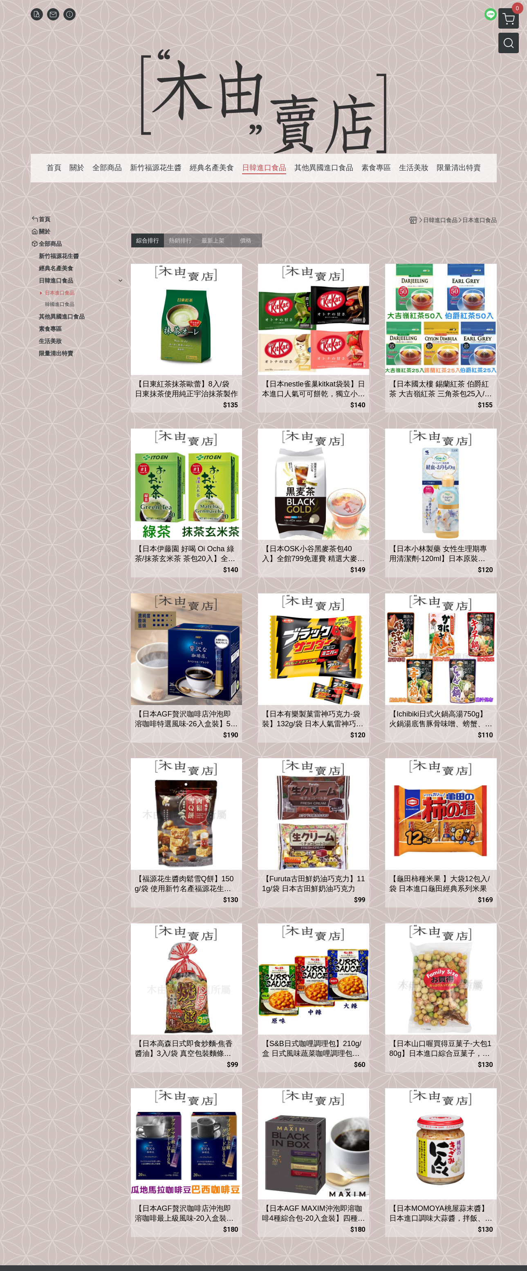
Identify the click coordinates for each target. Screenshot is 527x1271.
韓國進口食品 (59, 304)
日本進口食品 (59, 293)
